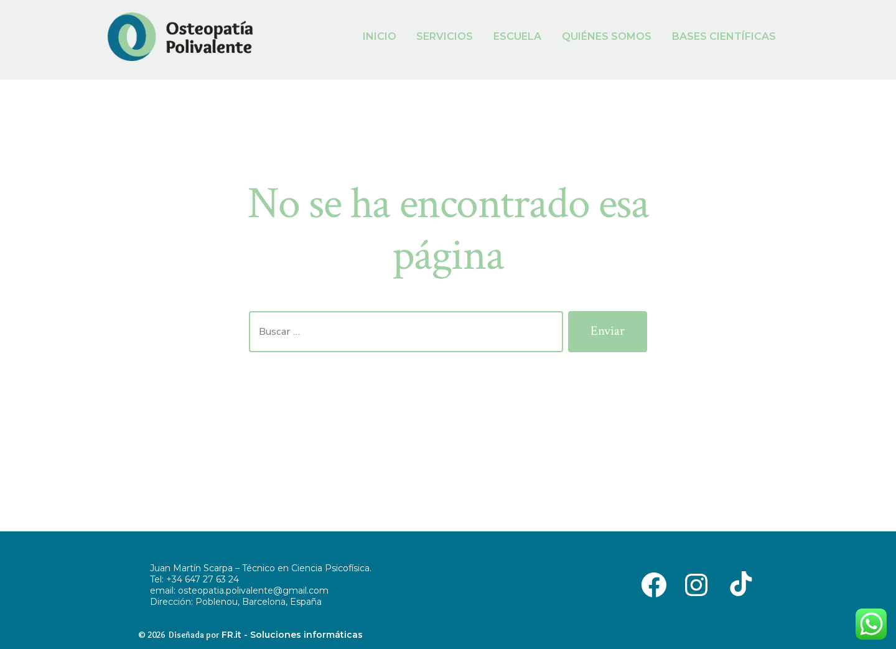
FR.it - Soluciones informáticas (292, 634)
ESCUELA (517, 36)
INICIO (379, 36)
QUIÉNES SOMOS (606, 36)
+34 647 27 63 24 (202, 579)
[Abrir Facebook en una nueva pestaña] (654, 583)
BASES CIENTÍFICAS (724, 36)
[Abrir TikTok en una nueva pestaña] (738, 583)
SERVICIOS (444, 36)
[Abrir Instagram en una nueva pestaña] (696, 583)
